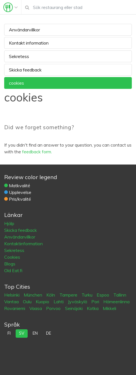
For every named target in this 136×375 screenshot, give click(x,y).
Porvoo (54, 308)
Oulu (28, 301)
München (33, 295)
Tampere (68, 295)
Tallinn (119, 295)
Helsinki (12, 295)
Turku (88, 295)
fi (9, 333)
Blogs (9, 264)
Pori (95, 301)
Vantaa (12, 301)
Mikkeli (109, 308)
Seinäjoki (74, 308)
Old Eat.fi (13, 270)
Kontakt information (29, 43)
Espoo (103, 295)
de (48, 333)
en (35, 333)
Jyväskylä (78, 301)
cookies (16, 83)
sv (21, 333)
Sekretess (19, 56)
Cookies (12, 257)
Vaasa (36, 308)
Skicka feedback (25, 70)
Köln (51, 295)
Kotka (93, 308)
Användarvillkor (24, 30)
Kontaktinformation (23, 243)
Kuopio (43, 301)
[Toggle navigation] (10, 7)
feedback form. (37, 151)
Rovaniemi (15, 308)
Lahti (59, 301)
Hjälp (9, 223)
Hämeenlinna (116, 301)
